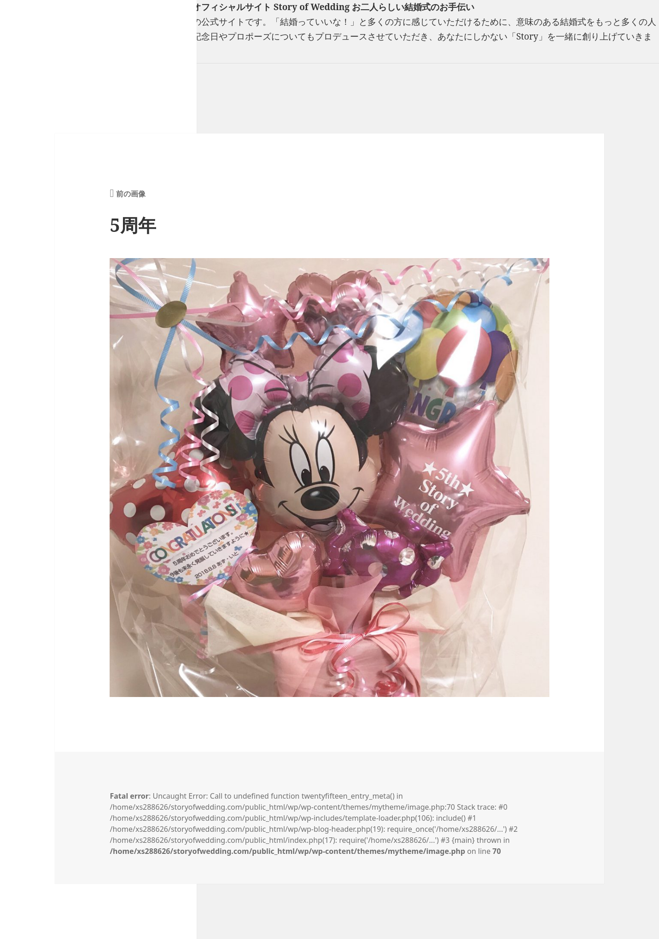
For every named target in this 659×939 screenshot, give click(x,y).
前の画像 (131, 194)
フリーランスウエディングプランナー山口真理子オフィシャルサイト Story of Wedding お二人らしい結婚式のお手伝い (237, 7)
